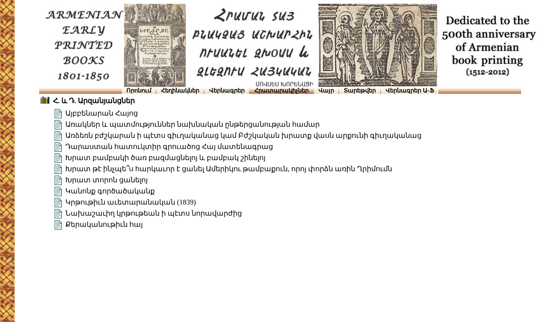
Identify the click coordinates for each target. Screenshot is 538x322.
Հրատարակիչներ (281, 90)
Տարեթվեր (360, 90)
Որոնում (138, 90)
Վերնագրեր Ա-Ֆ (409, 90)
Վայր (326, 90)
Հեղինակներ (180, 90)
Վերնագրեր (227, 90)
